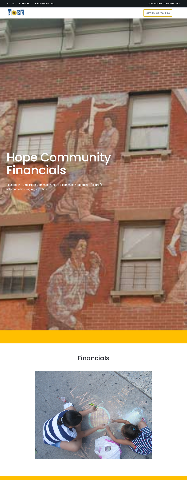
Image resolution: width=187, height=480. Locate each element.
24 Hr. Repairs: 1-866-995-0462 (164, 3)
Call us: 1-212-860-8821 (19, 3)
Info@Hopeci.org (44, 3)
